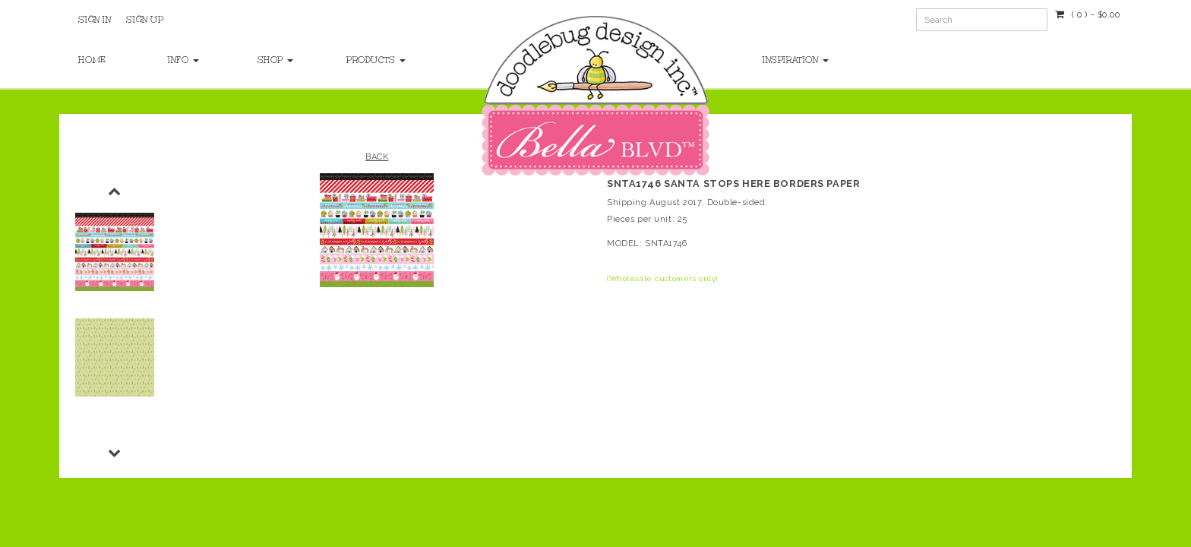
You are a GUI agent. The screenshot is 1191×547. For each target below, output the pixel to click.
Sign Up (144, 19)
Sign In (94, 19)
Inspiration (796, 60)
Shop (275, 60)
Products (376, 60)
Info (183, 60)
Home (92, 60)
